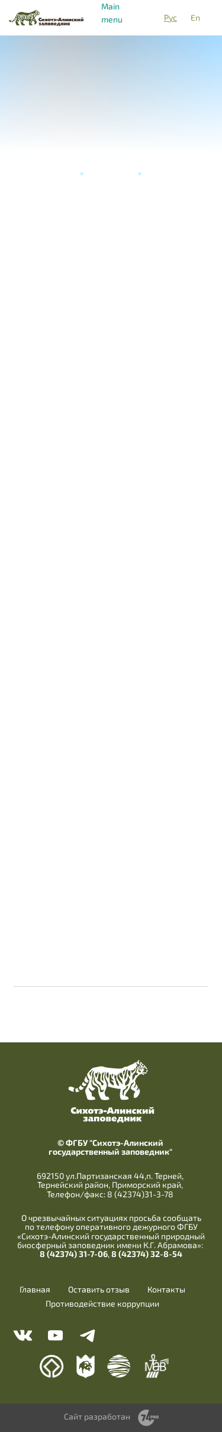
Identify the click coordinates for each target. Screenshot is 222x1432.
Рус (170, 17)
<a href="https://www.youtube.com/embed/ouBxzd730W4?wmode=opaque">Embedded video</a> (111, 413)
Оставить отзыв (99, 1289)
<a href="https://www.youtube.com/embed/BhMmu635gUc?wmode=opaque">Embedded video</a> (111, 657)
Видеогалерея (110, 173)
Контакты (166, 1289)
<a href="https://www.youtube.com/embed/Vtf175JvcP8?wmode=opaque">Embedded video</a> (111, 901)
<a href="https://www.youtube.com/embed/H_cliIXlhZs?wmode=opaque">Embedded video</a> (111, 779)
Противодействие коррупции (102, 1304)
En (195, 17)
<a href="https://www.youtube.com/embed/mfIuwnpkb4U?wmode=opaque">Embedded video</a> (111, 292)
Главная (62, 173)
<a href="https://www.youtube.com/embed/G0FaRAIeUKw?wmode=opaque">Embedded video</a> (111, 535)
